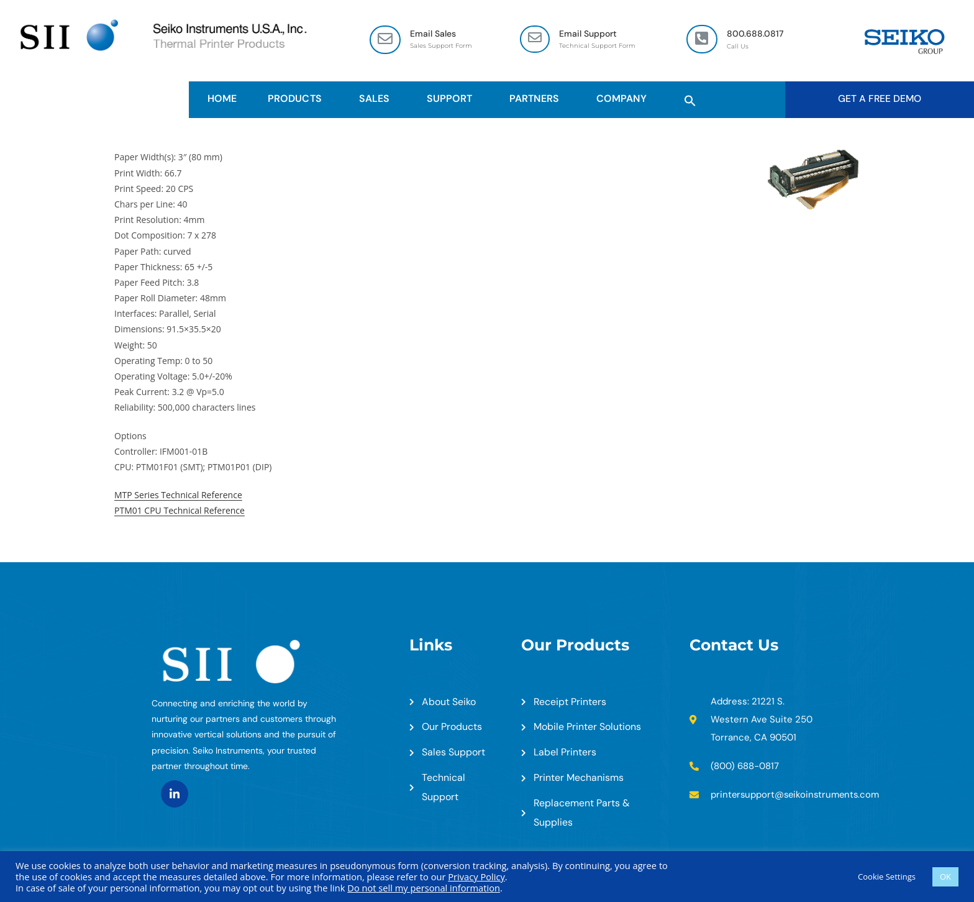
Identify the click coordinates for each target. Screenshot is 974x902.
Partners (537, 98)
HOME (222, 98)
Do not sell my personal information (423, 888)
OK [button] (945, 876)
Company (624, 98)
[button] (690, 99)
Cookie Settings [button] (887, 876)
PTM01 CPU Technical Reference (179, 511)
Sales (377, 98)
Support (452, 98)
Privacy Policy (476, 876)
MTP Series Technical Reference (178, 495)
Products (297, 98)
